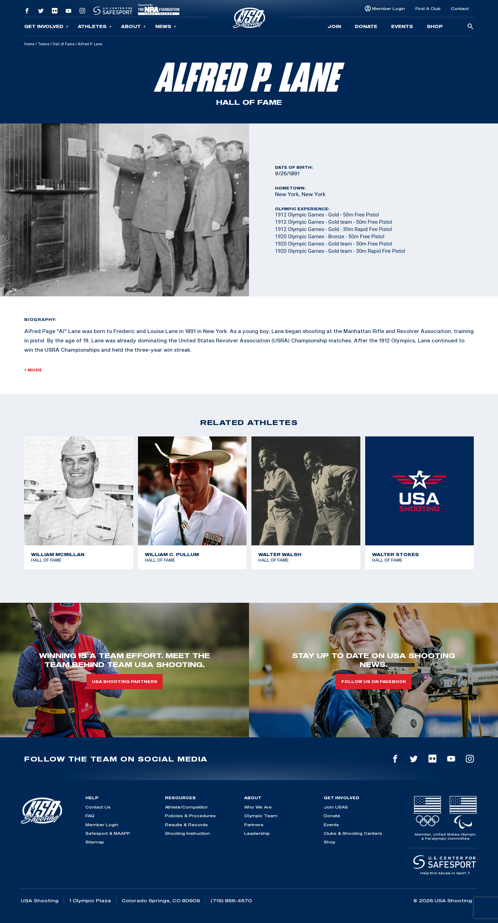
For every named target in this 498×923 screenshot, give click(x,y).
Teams (43, 44)
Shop (435, 26)
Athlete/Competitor (186, 807)
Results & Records (186, 824)
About (133, 26)
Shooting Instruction (187, 833)
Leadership (257, 833)
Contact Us (98, 807)
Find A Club (428, 8)
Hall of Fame (63, 44)
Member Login (388, 8)
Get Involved (46, 26)
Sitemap (94, 842)
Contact (460, 8)
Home (29, 44)
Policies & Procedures (190, 815)
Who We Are (258, 807)
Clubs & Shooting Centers (353, 833)
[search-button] (470, 27)
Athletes (95, 26)
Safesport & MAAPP (107, 833)
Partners (254, 824)
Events (402, 26)
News (165, 26)
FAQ (89, 815)
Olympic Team (260, 815)
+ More (33, 370)
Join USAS (336, 807)
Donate (366, 26)
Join (334, 26)
